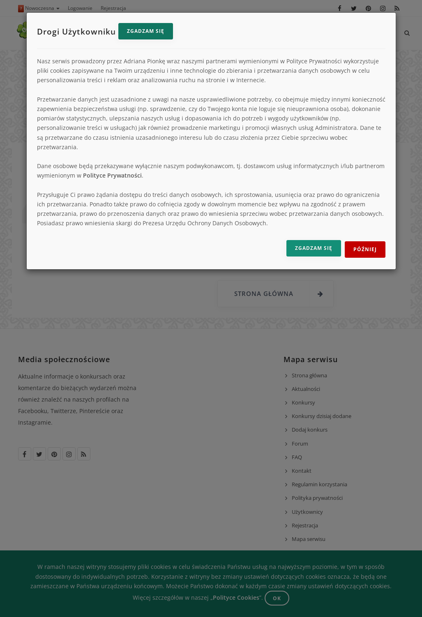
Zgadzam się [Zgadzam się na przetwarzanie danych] (313, 248)
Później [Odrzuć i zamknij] (365, 249)
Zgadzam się (145, 31)
